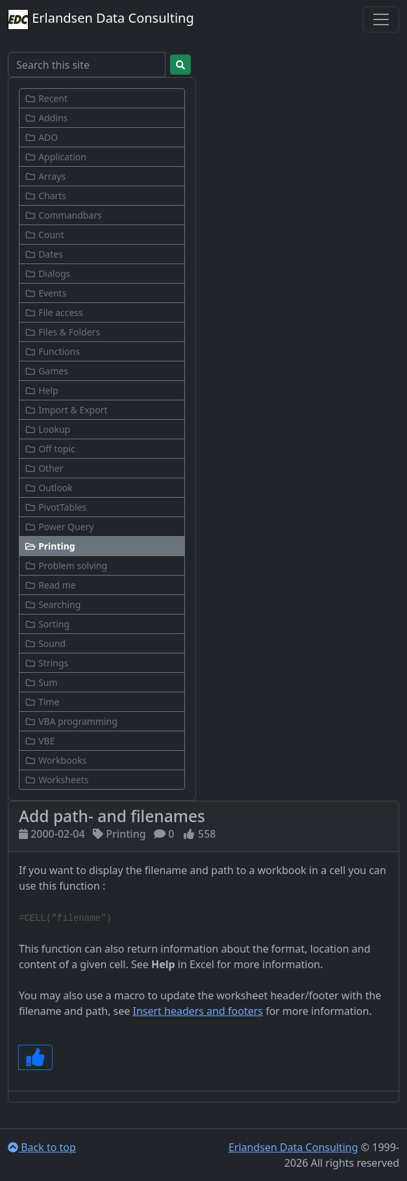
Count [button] (44, 234)
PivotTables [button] (55, 507)
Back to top (42, 1147)
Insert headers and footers (197, 1011)
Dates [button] (44, 254)
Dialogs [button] (47, 273)
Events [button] (45, 293)
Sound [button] (45, 643)
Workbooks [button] (55, 760)
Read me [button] (50, 585)
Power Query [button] (59, 526)
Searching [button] (52, 604)
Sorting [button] (47, 624)
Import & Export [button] (66, 410)
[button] (102, 546)
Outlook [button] (49, 487)
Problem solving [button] (66, 565)
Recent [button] (46, 98)
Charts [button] (45, 195)
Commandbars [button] (63, 215)
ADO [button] (41, 137)
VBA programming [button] (71, 721)
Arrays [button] (45, 176)
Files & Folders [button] (62, 332)
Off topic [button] (50, 449)
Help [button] (41, 390)
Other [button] (44, 468)
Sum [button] (41, 682)
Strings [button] (46, 663)
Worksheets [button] (57, 779)
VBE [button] (40, 741)
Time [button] (42, 702)
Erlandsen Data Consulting (101, 19)
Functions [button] (52, 351)
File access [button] (54, 312)
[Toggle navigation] (381, 19)
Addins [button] (46, 118)
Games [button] (46, 371)
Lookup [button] (47, 429)
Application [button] (55, 157)
